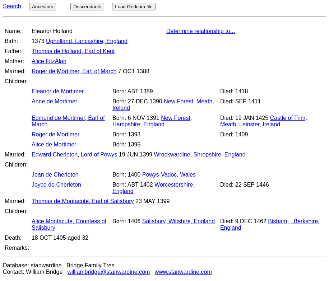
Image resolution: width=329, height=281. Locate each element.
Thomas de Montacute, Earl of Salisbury (83, 201)
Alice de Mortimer (54, 144)
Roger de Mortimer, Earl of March (74, 71)
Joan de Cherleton (55, 175)
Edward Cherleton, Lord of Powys (74, 154)
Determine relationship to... (200, 31)
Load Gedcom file (133, 6)
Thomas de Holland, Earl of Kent (73, 51)
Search (12, 6)
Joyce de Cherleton (56, 185)
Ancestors (42, 6)
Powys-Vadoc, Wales (169, 175)
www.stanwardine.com (183, 272)
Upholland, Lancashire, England (87, 41)
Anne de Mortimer (54, 101)
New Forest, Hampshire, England (152, 121)
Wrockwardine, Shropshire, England (200, 154)
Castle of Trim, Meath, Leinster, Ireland (263, 121)
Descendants (87, 6)
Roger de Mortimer (55, 134)
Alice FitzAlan (49, 61)
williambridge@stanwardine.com (109, 272)
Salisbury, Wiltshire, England (178, 221)
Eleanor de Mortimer (58, 91)
